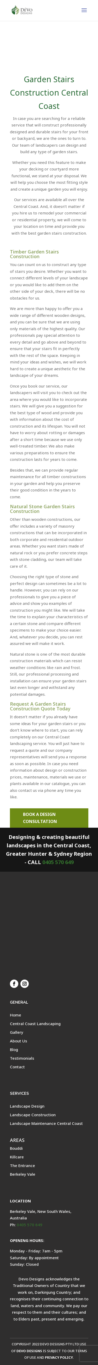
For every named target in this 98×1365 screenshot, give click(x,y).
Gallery (16, 1032)
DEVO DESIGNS (29, 1351)
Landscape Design (27, 1106)
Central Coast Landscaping (35, 1023)
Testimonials (22, 1058)
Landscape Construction (33, 1114)
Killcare (17, 1156)
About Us (18, 1040)
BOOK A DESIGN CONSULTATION (40, 817)
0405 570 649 (58, 862)
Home (15, 1015)
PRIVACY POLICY (59, 1357)
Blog (14, 1049)
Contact (17, 1066)
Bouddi (16, 1148)
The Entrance (22, 1165)
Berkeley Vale (22, 1174)
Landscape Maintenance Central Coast (46, 1123)
